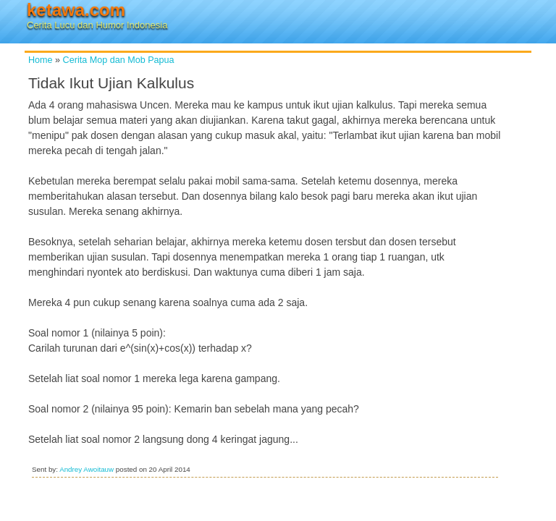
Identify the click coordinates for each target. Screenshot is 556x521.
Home (40, 60)
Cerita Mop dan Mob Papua (118, 60)
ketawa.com (76, 10)
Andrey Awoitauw (86, 469)
